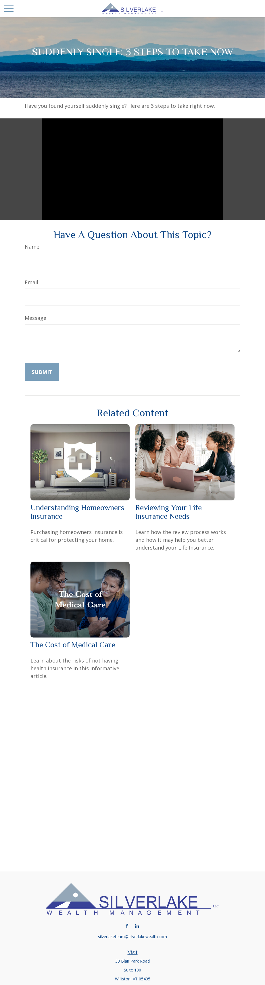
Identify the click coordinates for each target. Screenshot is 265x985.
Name (32, 246)
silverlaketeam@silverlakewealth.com (132, 936)
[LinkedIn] (137, 926)
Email (31, 282)
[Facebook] (127, 926)
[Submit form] (42, 372)
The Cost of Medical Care (72, 644)
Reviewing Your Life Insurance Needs (168, 512)
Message (35, 317)
